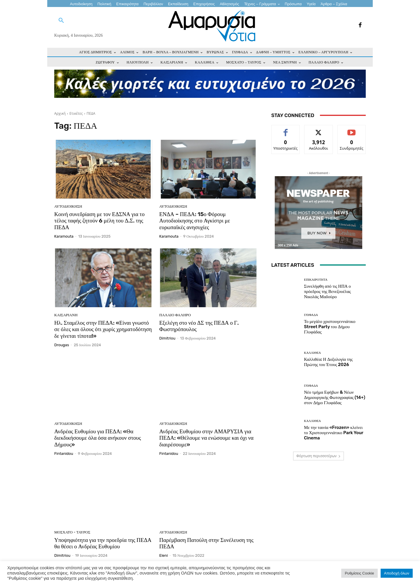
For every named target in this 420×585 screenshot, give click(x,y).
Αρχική (60, 113)
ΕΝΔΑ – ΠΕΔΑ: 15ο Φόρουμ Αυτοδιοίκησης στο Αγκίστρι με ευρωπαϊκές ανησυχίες (194, 221)
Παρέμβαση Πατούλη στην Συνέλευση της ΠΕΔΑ (206, 543)
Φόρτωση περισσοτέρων (318, 455)
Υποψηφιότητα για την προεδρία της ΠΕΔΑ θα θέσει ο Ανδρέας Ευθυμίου (102, 543)
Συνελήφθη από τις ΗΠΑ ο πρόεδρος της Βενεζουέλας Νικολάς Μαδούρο (327, 291)
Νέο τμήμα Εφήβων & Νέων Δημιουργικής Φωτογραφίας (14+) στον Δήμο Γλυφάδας (334, 397)
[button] (61, 21)
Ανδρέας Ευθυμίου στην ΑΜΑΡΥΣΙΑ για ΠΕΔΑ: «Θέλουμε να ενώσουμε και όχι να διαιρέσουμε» (206, 438)
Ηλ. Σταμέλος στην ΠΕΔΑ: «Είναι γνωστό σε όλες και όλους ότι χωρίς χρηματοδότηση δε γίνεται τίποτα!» (103, 329)
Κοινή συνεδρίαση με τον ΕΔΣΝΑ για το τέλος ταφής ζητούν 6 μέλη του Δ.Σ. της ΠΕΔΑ (99, 221)
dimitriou (167, 338)
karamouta (64, 236)
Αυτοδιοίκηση (68, 206)
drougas (61, 345)
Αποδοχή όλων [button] (396, 573)
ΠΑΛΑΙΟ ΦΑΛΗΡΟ (175, 315)
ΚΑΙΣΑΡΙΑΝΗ (66, 315)
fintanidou (63, 453)
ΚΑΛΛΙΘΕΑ (312, 352)
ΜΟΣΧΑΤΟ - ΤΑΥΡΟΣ (72, 532)
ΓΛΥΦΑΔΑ (311, 315)
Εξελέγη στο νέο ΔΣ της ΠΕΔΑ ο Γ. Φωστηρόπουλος (199, 326)
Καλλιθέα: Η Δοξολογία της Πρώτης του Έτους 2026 (328, 362)
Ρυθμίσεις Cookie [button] (359, 573)
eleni (163, 555)
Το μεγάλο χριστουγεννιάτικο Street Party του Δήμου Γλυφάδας (329, 327)
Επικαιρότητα (315, 279)
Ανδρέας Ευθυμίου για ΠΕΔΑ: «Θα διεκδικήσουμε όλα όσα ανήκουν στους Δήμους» (97, 438)
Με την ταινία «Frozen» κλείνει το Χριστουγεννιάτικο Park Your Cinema (333, 433)
